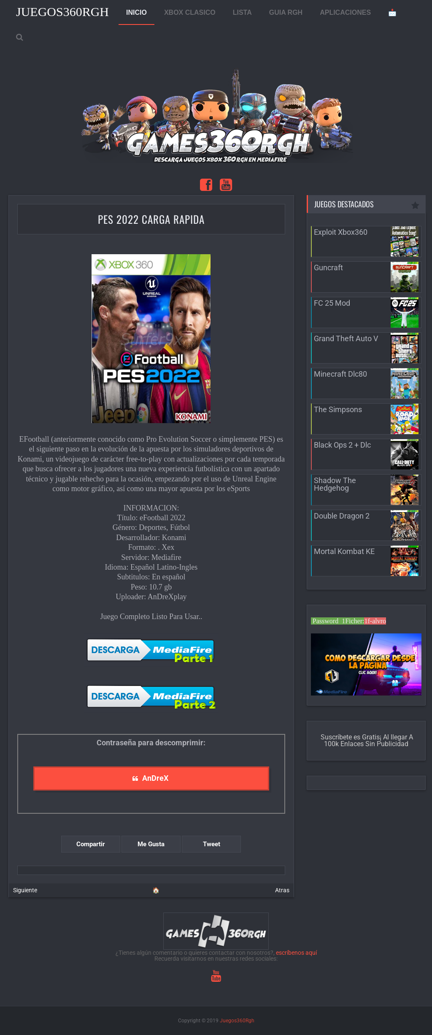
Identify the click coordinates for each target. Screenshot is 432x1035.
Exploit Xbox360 (340, 232)
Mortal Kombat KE (344, 551)
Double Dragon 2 (342, 515)
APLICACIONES (345, 12)
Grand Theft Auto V (346, 338)
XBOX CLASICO (190, 12)
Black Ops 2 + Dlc (342, 444)
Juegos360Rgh (62, 12)
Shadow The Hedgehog (335, 484)
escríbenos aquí (296, 952)
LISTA (242, 12)
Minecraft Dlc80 (340, 373)
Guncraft (328, 267)
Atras (282, 890)
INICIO (136, 12)
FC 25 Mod (332, 303)
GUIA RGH (285, 12)
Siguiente (25, 890)
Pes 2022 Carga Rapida (151, 219)
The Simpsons (338, 409)
